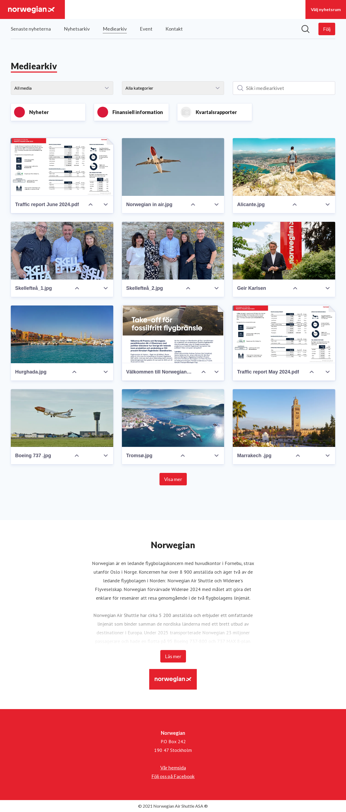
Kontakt (174, 29)
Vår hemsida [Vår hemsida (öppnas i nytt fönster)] (173, 768)
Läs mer (173, 656)
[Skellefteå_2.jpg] (173, 251)
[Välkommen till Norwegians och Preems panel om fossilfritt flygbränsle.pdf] (173, 334)
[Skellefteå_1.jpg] (62, 251)
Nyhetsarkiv (77, 29)
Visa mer (173, 479)
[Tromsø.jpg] (173, 418)
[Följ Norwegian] (326, 29)
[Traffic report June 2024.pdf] (62, 167)
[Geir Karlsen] (284, 251)
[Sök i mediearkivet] (284, 88)
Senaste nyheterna (31, 29)
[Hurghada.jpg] (62, 334)
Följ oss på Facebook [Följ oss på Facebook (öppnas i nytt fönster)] (173, 776)
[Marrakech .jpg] (284, 418)
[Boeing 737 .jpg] (62, 418)
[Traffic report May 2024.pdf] (284, 334)
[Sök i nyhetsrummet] (305, 29)
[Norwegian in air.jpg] (173, 167)
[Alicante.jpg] (284, 167)
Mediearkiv (115, 28)
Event (146, 29)
